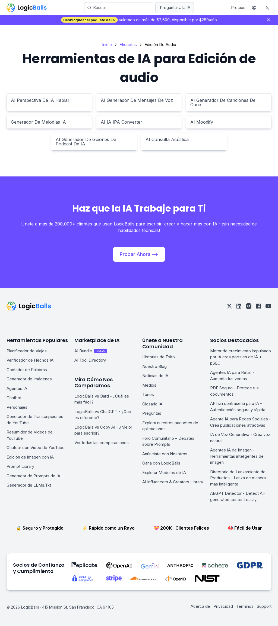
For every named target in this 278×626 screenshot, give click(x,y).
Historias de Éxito (158, 356)
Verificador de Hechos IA (30, 360)
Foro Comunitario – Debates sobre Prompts (168, 441)
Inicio (107, 44)
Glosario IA (152, 404)
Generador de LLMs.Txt (29, 485)
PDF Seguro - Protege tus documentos (234, 391)
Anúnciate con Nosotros (164, 453)
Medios (149, 385)
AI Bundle (90, 350)
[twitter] (229, 306)
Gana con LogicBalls (161, 463)
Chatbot (14, 397)
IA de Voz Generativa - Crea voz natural (240, 437)
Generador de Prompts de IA (33, 475)
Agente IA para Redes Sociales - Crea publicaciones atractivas (240, 422)
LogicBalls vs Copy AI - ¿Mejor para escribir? (103, 430)
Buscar (99, 7)
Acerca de (200, 606)
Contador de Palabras (27, 369)
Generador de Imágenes (29, 378)
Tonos (148, 394)
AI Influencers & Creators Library (172, 481)
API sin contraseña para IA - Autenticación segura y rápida (237, 406)
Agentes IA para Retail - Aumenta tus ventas (232, 375)
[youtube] (268, 306)
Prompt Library (20, 466)
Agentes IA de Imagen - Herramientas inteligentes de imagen (237, 456)
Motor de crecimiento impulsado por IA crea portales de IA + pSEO (240, 357)
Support (264, 606)
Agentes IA (17, 388)
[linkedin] (239, 306)
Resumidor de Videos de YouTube (30, 435)
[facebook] (258, 306)
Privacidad (223, 606)
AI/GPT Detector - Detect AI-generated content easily (238, 496)
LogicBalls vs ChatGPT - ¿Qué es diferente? (102, 414)
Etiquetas (128, 44)
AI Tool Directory (90, 360)
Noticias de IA (155, 375)
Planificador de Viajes (27, 350)
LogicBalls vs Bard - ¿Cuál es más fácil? (101, 399)
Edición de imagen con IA (30, 457)
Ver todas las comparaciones (101, 442)
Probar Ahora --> (139, 254)
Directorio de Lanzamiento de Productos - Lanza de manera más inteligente (238, 478)
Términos (245, 606)
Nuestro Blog (154, 366)
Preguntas (151, 413)
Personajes (17, 407)
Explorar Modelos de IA (164, 472)
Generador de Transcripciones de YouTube (35, 419)
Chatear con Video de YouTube (36, 447)
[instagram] (248, 306)
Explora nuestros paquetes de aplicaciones (170, 426)
